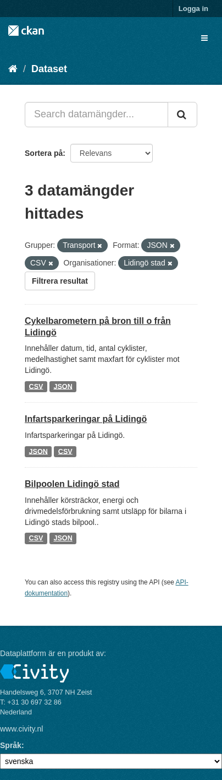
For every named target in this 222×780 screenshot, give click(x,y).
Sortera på (44, 153)
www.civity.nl (21, 728)
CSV (36, 386)
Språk (10, 745)
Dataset (49, 68)
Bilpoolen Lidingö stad (72, 484)
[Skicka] (182, 114)
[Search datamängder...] (96, 114)
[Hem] (13, 68)
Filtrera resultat (60, 281)
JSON (62, 386)
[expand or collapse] (204, 38)
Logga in (193, 8)
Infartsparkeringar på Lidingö (86, 419)
